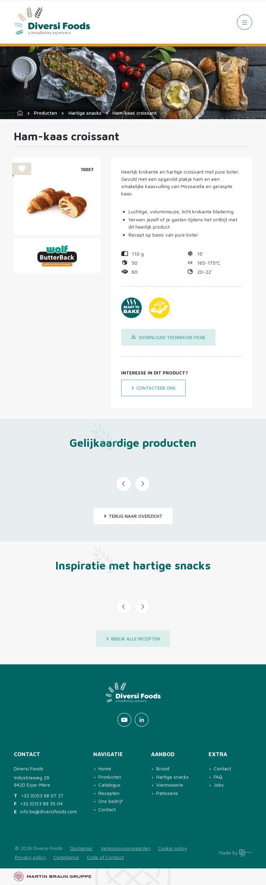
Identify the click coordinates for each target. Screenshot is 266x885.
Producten (45, 113)
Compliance (66, 857)
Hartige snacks (85, 113)
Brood (162, 768)
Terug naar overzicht (133, 516)
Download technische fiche (168, 337)
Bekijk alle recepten (133, 638)
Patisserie (167, 793)
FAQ (218, 777)
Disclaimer (81, 848)
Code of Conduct (105, 857)
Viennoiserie (169, 785)
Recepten (108, 793)
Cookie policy (172, 848)
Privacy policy (30, 857)
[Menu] (244, 22)
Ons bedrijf (110, 801)
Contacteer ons (153, 388)
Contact (107, 809)
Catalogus (109, 785)
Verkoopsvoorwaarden (125, 848)
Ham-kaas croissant (135, 113)
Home (104, 768)
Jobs (219, 785)
